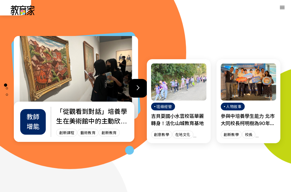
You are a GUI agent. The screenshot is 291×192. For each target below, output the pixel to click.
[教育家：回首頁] (23, 13)
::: (9, 11)
